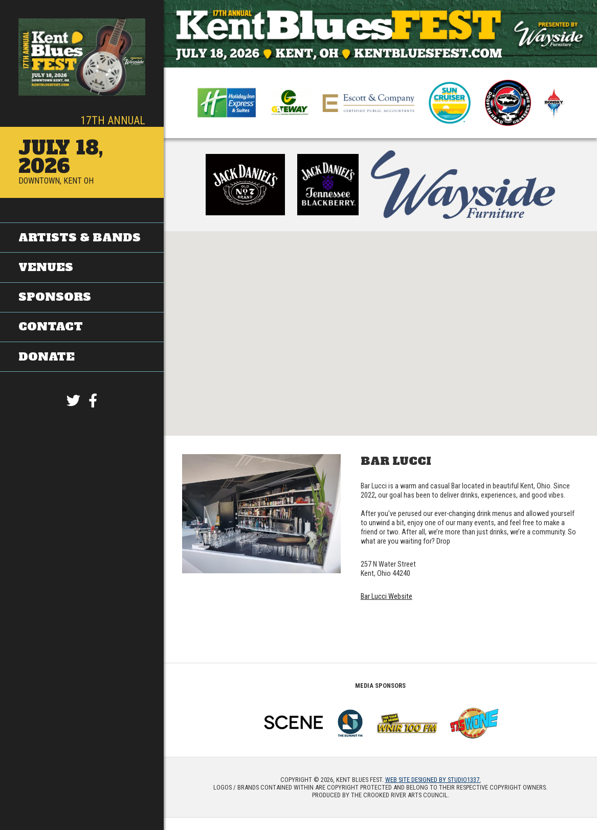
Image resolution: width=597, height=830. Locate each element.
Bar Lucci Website (386, 596)
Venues (45, 267)
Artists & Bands (79, 237)
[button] (380, 324)
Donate (46, 355)
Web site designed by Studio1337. (433, 779)
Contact (50, 326)
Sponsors (54, 296)
